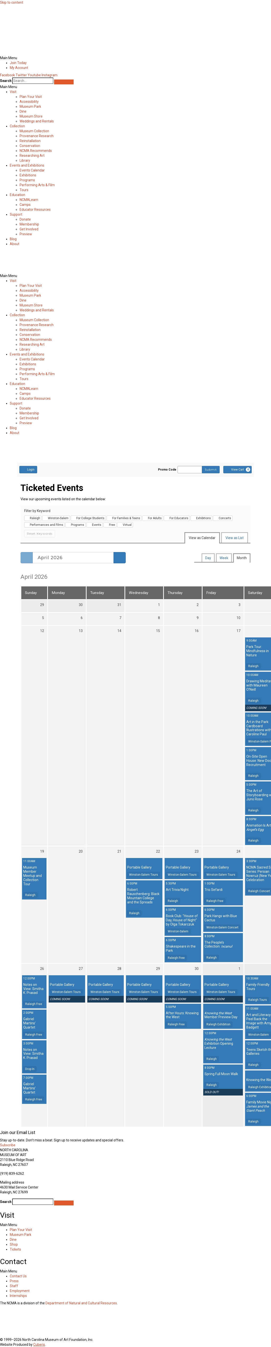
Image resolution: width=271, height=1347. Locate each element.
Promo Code (167, 469)
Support (16, 214)
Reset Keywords (39, 533)
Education (17, 195)
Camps (25, 205)
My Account (19, 68)
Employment (20, 1291)
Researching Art (32, 156)
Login (28, 469)
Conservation (30, 146)
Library (25, 160)
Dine (23, 111)
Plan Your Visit (31, 97)
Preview (26, 234)
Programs (27, 180)
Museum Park (30, 106)
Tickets (15, 1249)
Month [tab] (242, 558)
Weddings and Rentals (37, 121)
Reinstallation (30, 141)
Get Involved (29, 229)
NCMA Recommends (36, 151)
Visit (13, 92)
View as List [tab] (235, 538)
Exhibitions (28, 175)
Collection (17, 126)
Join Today (18, 63)
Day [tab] (208, 558)
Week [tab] (224, 558)
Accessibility (29, 102)
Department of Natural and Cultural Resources (81, 1303)
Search (5, 81)
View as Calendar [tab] (202, 538)
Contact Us (18, 1276)
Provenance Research (37, 136)
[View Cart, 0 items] (237, 469)
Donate (25, 219)
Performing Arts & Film (37, 185)
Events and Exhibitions (27, 165)
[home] (23, 50)
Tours (24, 190)
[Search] (64, 81)
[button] (135, 57)
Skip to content (11, 2)
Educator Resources (35, 209)
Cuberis (39, 1345)
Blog (13, 239)
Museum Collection (34, 131)
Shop (14, 1244)
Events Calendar (32, 170)
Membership (29, 224)
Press (14, 1281)
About (14, 244)
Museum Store (31, 116)
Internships (18, 1296)
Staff (14, 1286)
